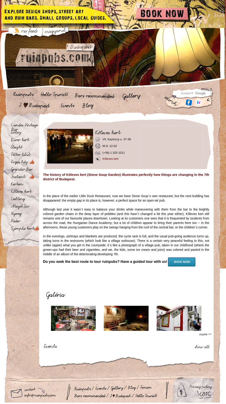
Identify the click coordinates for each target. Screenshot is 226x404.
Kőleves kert (110, 158)
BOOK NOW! (181, 262)
